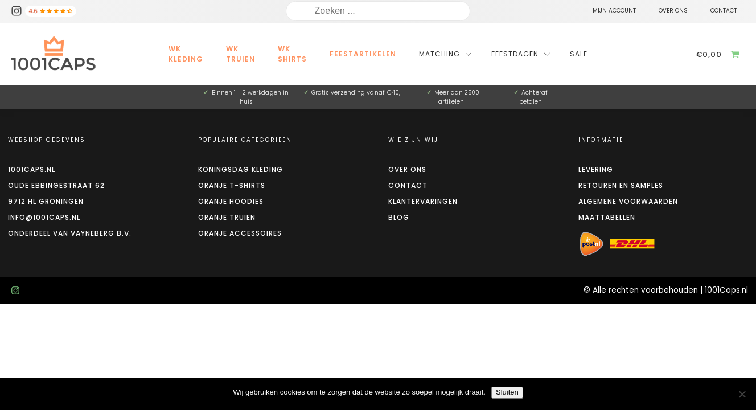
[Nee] (741, 394)
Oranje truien (227, 217)
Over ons (407, 169)
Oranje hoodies (231, 201)
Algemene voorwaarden (628, 201)
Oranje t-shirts (231, 185)
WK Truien (240, 54)
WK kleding (186, 54)
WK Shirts (292, 54)
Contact (408, 185)
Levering (595, 169)
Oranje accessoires (240, 233)
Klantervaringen (423, 201)
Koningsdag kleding (240, 169)
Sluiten (507, 392)
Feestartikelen (363, 54)
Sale (578, 54)
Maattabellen (606, 217)
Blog (398, 217)
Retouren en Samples (620, 185)
